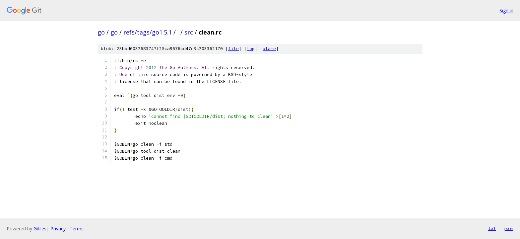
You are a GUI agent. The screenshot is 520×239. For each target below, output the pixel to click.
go (101, 32)
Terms (77, 228)
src (188, 32)
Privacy (58, 228)
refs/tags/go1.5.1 (147, 32)
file (233, 48)
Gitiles (39, 228)
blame (269, 48)
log (251, 48)
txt (492, 228)
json (508, 228)
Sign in (506, 10)
